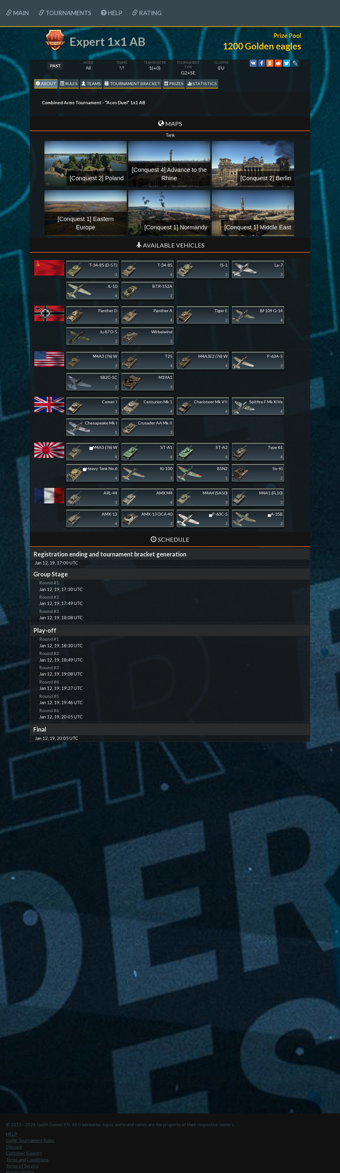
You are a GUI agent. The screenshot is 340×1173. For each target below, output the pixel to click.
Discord (14, 1146)
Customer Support (24, 1153)
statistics (202, 83)
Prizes (173, 83)
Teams (91, 83)
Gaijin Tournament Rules (30, 1140)
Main (17, 12)
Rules (69, 83)
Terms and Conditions (27, 1159)
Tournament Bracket (132, 83)
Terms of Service (22, 1166)
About (46, 83)
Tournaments (64, 12)
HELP (111, 12)
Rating (147, 12)
